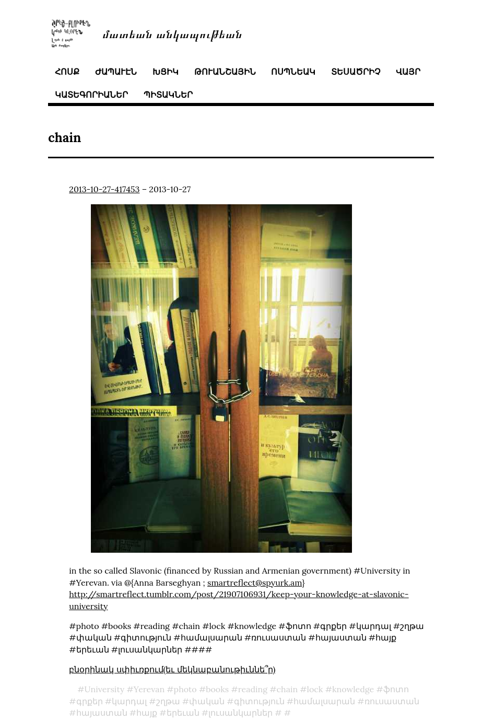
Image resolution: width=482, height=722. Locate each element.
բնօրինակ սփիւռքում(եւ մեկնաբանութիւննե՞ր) (172, 669)
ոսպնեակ (293, 71)
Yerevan (149, 689)
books (217, 689)
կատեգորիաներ (91, 94)
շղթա (168, 701)
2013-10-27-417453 (104, 189)
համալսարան (324, 701)
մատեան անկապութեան (172, 33)
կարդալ (129, 701)
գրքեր (89, 701)
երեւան (183, 712)
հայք (146, 712)
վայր (408, 71)
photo (185, 689)
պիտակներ (168, 94)
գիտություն (259, 701)
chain (287, 689)
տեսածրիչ (355, 71)
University (105, 689)
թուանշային (225, 71)
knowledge (353, 689)
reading (252, 689)
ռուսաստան (392, 701)
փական (207, 701)
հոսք (67, 71)
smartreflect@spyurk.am (254, 582)
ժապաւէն (116, 71)
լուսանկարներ (240, 712)
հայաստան (101, 712)
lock (315, 689)
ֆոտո (396, 689)
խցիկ (165, 71)
